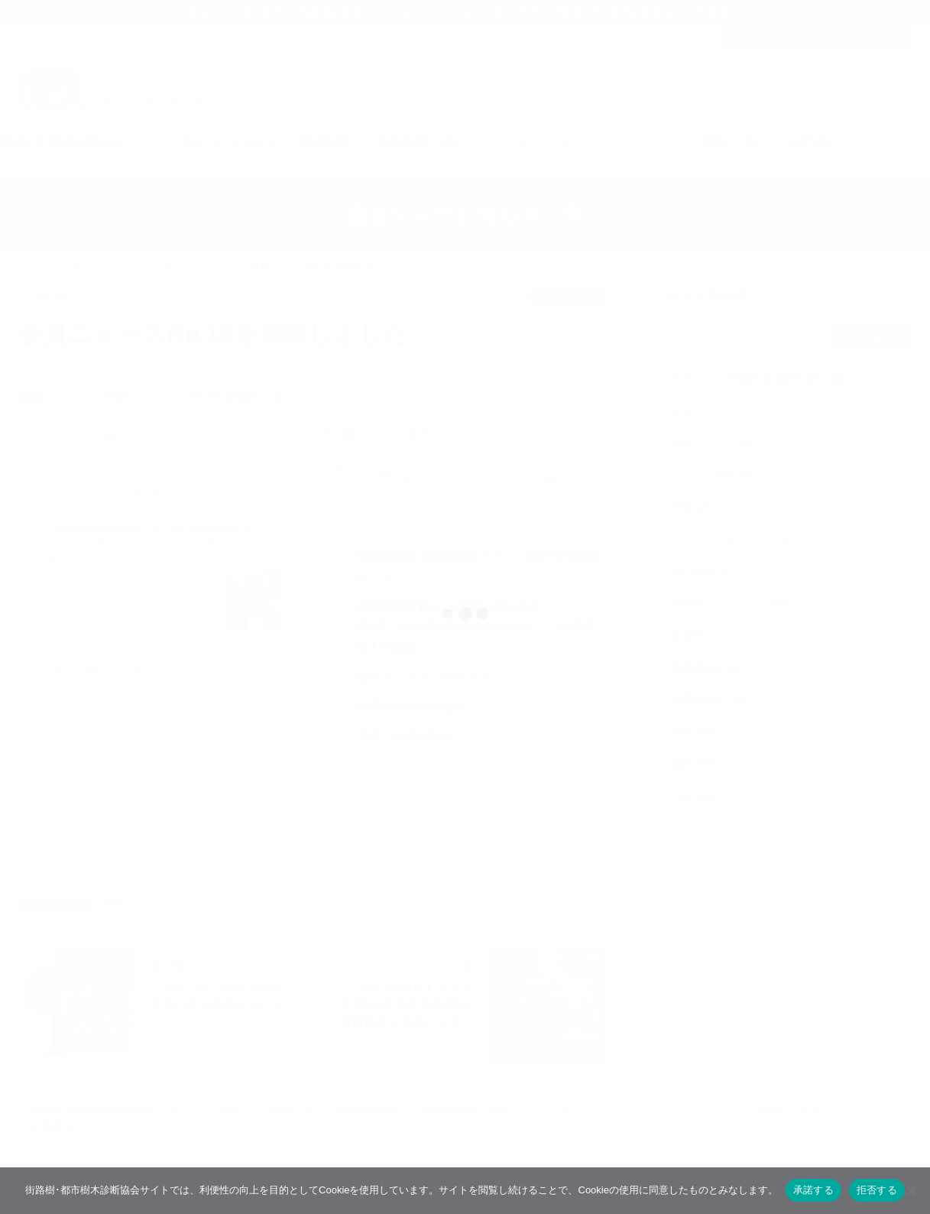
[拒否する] (911, 1190)
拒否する (877, 1190)
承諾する (813, 1190)
